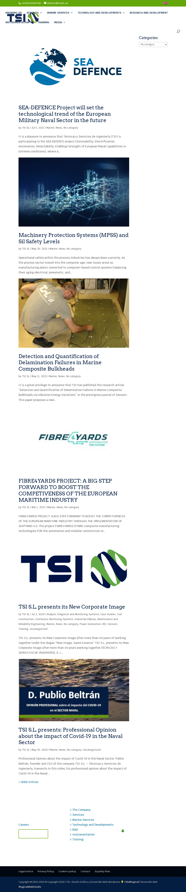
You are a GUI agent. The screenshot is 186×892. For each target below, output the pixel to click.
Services (33, 12)
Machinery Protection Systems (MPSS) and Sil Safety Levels (74, 238)
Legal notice (26, 871)
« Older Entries (28, 782)
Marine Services (58, 12)
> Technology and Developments (92, 825)
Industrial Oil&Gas (85, 619)
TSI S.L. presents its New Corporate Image (72, 607)
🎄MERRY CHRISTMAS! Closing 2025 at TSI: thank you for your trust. (142, 834)
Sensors (112, 624)
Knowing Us (13, 12)
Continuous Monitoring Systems (54, 619)
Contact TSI (33, 834)
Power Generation (90, 624)
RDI (104, 624)
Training (43, 22)
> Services (77, 815)
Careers (24, 825)
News (59, 127)
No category (71, 127)
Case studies (108, 614)
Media (58, 22)
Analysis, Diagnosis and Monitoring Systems (72, 614)
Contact (85, 871)
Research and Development (149, 12)
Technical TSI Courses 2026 (143, 847)
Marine (50, 127)
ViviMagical (132, 881)
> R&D (74, 830)
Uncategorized (38, 629)
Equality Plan (102, 871)
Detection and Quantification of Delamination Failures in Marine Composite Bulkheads (60, 362)
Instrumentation (17, 22)
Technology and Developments (99, 12)
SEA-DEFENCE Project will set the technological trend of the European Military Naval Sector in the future (65, 113)
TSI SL (26, 127)
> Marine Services (82, 820)
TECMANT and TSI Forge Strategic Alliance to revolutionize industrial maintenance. (141, 815)
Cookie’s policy (67, 871)
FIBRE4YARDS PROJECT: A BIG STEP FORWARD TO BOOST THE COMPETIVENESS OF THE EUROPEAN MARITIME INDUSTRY (68, 490)
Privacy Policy (46, 871)
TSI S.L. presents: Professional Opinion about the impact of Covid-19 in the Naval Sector (71, 736)
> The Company (80, 810)
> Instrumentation (82, 834)
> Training (77, 839)
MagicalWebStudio (30, 886)
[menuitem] (165, 4)
